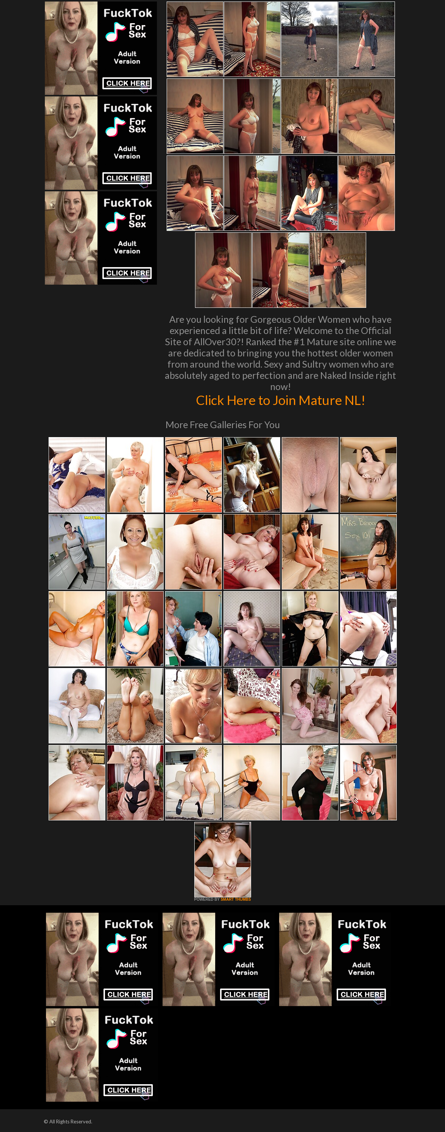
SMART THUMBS (235, 899)
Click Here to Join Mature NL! (280, 400)
